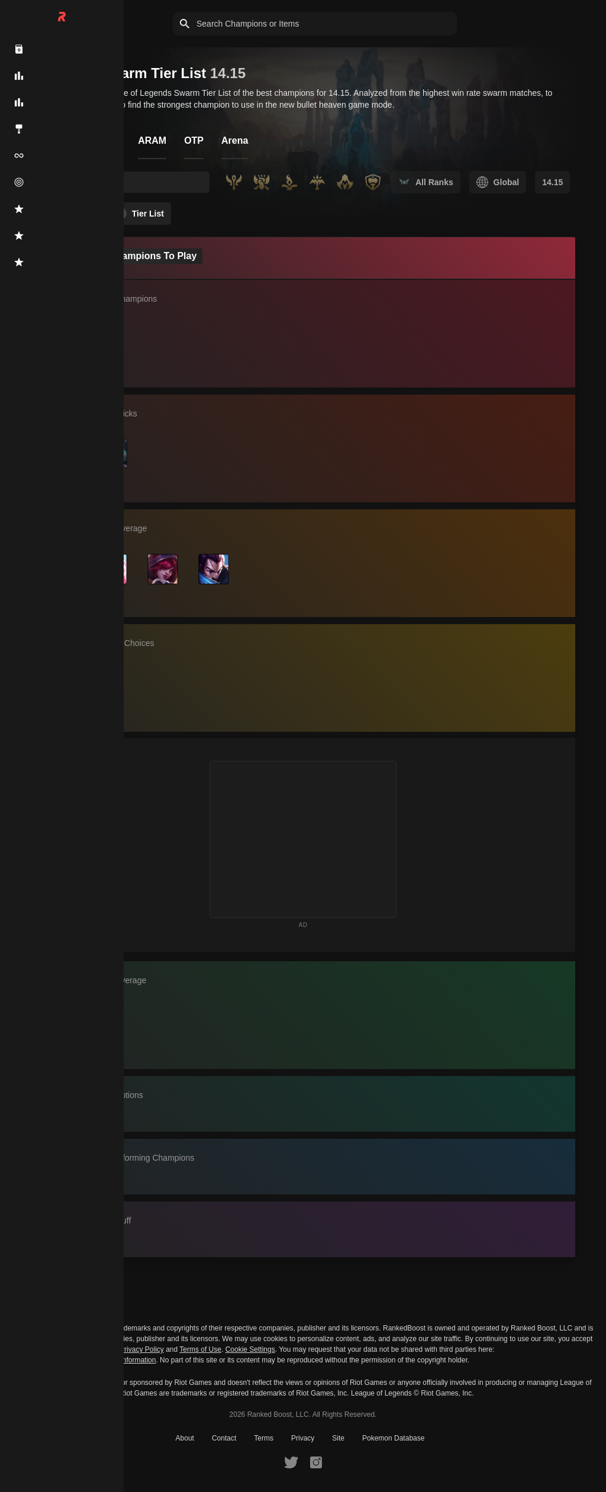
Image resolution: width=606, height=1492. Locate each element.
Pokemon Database (393, 1438)
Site (338, 1438)
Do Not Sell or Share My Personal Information (84, 1360)
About (185, 1438)
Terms (263, 1438)
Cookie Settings (250, 1349)
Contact (224, 1438)
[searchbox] (139, 182)
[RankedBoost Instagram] (316, 1461)
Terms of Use (200, 1349)
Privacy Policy (142, 1349)
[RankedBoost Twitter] (291, 1461)
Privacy (302, 1438)
